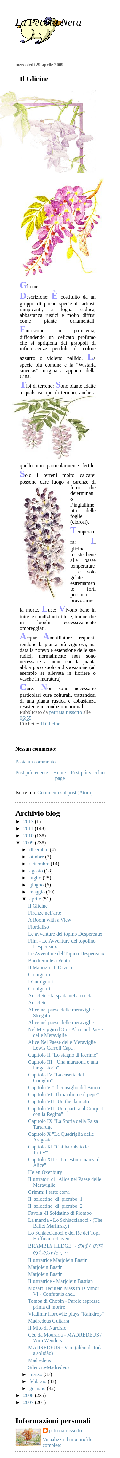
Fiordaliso (38, 926)
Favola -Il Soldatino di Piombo (60, 1213)
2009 (29, 842)
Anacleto (37, 1002)
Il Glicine (50, 723)
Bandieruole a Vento (49, 960)
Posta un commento (35, 761)
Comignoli (39, 974)
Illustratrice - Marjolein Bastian (60, 1281)
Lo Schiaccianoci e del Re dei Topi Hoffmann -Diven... (64, 1235)
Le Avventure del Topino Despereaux (66, 953)
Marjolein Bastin (45, 1267)
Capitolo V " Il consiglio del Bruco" (65, 1087)
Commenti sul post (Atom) (64, 792)
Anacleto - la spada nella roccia (60, 995)
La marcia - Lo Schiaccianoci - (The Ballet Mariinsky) (65, 1222)
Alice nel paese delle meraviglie (61, 1022)
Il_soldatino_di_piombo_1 (55, 1199)
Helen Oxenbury (45, 1172)
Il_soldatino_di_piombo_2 (55, 1206)
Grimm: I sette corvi (49, 1192)
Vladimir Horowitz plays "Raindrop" (66, 1313)
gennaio (38, 1388)
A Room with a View (49, 919)
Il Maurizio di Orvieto (51, 967)
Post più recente (31, 772)
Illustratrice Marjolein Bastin (58, 1260)
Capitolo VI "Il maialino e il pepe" (63, 1094)
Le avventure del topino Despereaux (65, 934)
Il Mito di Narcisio (47, 1327)
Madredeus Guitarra (48, 1320)
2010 (29, 835)
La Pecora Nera (48, 22)
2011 (29, 828)
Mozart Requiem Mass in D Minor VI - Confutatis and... (63, 1291)
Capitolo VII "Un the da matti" (59, 1101)
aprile (35, 898)
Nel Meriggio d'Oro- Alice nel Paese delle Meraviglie (65, 1032)
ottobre (37, 856)
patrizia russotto (65, 1430)
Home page (59, 775)
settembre (40, 863)
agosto (36, 870)
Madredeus (39, 1360)
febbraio (38, 1381)
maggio (37, 891)
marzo (36, 1374)
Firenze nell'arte (44, 912)
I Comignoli (40, 981)
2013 (29, 821)
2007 (29, 1402)
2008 (29, 1395)
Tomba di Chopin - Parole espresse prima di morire (64, 1303)
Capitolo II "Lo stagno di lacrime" (63, 1055)
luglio (36, 877)
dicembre (39, 849)
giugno (37, 884)
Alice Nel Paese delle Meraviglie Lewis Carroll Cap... (62, 1045)
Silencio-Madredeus (48, 1367)
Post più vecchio (88, 772)
